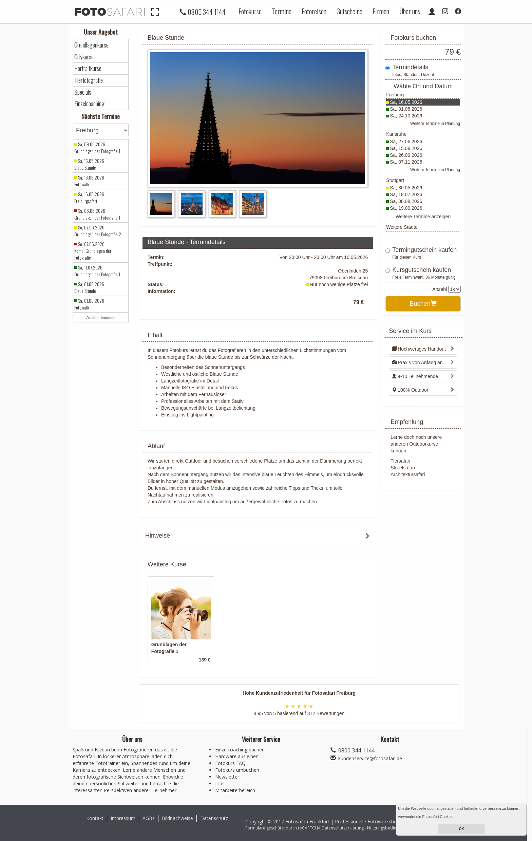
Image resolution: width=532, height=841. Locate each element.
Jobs (220, 783)
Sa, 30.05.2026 (406, 187)
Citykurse (84, 57)
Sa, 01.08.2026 (406, 109)
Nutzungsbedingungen (389, 828)
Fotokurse (250, 11)
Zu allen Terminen (100, 317)
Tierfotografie (88, 80)
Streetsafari (403, 467)
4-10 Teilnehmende (415, 376)
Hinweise (157, 535)
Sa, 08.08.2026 (406, 201)
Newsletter (227, 776)
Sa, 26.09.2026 (406, 155)
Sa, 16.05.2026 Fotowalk (89, 181)
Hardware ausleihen (237, 756)
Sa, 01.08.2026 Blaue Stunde (89, 287)
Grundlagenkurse (91, 45)
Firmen (381, 11)
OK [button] (461, 829)
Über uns (409, 11)
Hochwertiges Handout (419, 349)
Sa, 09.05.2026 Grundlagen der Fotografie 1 (97, 147)
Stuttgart (395, 180)
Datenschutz (214, 818)
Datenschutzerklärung (343, 828)
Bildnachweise (177, 818)
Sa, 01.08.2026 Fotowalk (89, 304)
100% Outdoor (410, 390)
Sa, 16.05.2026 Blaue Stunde (89, 164)
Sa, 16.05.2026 (406, 102)
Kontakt (94, 818)
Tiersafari (400, 461)
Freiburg (395, 94)
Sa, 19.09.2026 (406, 208)
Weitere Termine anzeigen (423, 216)
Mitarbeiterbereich (235, 790)
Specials (82, 92)
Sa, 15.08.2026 (406, 148)
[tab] (257, 536)
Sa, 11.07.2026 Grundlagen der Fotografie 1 (97, 271)
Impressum (123, 818)
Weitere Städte (401, 227)
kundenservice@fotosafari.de (370, 758)
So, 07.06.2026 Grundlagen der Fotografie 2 (97, 231)
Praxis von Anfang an (417, 362)
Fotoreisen (314, 11)
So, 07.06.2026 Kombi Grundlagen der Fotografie (92, 251)
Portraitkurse (87, 68)
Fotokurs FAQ (230, 763)
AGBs (148, 818)
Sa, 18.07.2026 (406, 194)
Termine (281, 11)
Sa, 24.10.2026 (406, 115)
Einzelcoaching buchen (240, 749)
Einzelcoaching (89, 103)
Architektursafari (408, 474)
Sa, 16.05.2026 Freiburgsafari (89, 197)
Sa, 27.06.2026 (406, 141)
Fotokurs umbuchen (237, 770)
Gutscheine (349, 11)
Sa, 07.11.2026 (406, 162)
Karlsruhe (396, 134)
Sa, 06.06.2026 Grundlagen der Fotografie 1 (97, 214)
